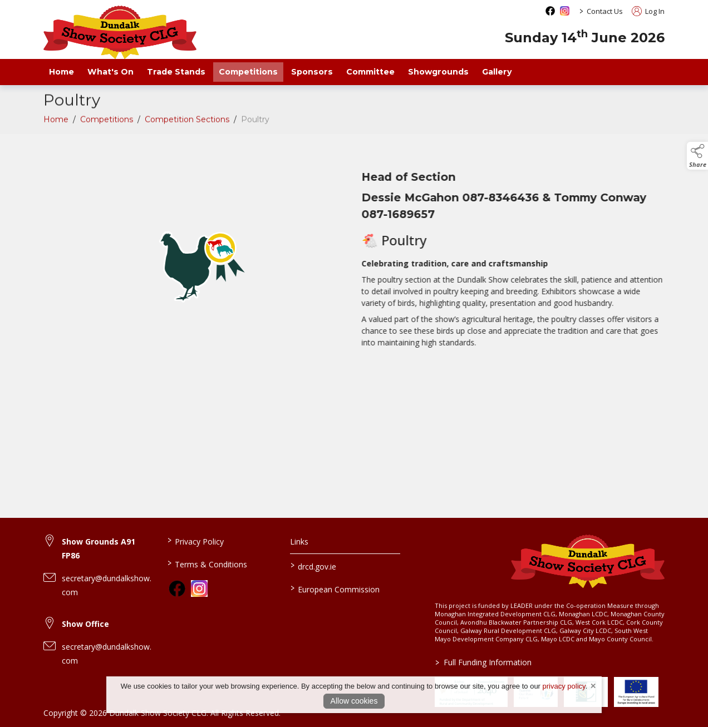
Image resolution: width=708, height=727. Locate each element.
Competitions (106, 122)
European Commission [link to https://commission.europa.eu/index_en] (335, 588)
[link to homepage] (119, 32)
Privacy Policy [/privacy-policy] (195, 541)
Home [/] (61, 72)
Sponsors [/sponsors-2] (312, 72)
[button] (697, 156)
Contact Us (605, 11)
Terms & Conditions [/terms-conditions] (207, 563)
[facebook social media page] (550, 11)
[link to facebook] (177, 588)
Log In (648, 11)
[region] (354, 271)
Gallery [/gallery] (497, 72)
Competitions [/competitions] (248, 72)
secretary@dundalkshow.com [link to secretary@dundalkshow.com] (106, 585)
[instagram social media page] (564, 11)
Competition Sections (187, 122)
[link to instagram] (199, 588)
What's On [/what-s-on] (110, 72)
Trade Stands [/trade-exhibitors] (176, 72)
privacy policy (564, 686)
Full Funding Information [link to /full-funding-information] (483, 662)
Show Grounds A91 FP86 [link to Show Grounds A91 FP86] (98, 548)
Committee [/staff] (370, 72)
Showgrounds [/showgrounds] (438, 72)
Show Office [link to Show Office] (85, 624)
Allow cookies (354, 700)
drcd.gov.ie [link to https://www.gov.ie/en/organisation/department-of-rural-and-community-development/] (313, 566)
